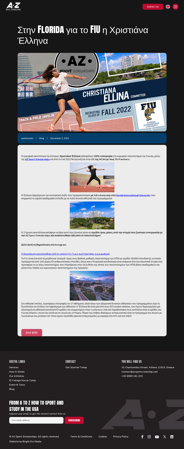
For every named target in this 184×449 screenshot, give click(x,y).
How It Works (17, 371)
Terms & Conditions (81, 436)
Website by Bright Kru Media (25, 441)
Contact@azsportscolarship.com (140, 371)
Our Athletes (16, 376)
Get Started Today (76, 367)
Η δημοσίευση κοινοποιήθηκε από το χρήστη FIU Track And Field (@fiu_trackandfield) (65, 253)
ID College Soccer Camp (22, 380)
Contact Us (153, 6)
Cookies (102, 436)
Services (13, 367)
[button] (168, 6)
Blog (11, 389)
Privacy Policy (120, 436)
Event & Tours (17, 384)
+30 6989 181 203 (132, 376)
